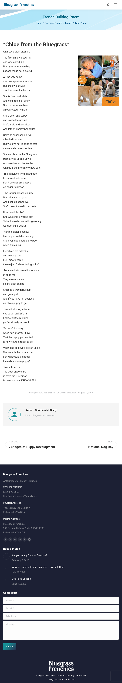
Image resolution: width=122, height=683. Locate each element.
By (66, 393)
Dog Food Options (21, 578)
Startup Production (66, 679)
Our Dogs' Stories (46, 393)
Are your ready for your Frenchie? (29, 555)
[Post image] (6, 556)
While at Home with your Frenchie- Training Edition (38, 567)
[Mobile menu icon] (115, 5)
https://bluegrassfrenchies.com (39, 415)
